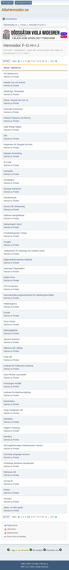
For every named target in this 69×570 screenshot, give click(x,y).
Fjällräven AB (10, 472)
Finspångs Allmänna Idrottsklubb (19, 463)
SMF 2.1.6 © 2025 (27, 567)
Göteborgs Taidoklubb (14, 91)
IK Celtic (7, 162)
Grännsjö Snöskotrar (13, 109)
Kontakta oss (53, 550)
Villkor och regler (32, 564)
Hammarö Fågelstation (14, 268)
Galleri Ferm (9, 277)
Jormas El (8, 481)
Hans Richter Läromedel (15, 374)
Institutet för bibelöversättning (17, 392)
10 (43, 61)
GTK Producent (11, 286)
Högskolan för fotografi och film (18, 144)
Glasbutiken (9, 401)
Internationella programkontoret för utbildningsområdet (29, 295)
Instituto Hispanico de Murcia (17, 118)
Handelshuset (10, 197)
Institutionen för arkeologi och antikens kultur (24, 251)
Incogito (7, 242)
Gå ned (6, 61)
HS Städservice (11, 73)
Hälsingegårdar (11, 330)
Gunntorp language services (17, 454)
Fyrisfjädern (9, 180)
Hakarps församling (13, 153)
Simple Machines (42, 567)
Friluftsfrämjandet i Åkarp (15, 233)
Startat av (16, 68)
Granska (7, 498)
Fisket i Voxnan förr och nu (16, 100)
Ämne (6, 68)
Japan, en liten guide (13, 507)
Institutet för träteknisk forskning (18, 366)
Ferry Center (9, 321)
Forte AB (8, 357)
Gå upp (6, 517)
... (49, 61)
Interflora (8, 436)
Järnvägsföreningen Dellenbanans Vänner (23, 445)
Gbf (5, 135)
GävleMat (8, 419)
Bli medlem (38, 550)
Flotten (7, 490)
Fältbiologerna (10, 304)
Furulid (7, 312)
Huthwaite (8, 171)
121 (52, 61)
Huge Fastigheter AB (13, 410)
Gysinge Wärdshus (12, 189)
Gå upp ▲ (44, 564)
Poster (16, 77)
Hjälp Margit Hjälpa (12, 127)
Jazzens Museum (12, 339)
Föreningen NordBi (12, 383)
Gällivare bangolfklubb (14, 215)
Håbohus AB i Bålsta (13, 348)
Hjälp (23, 564)
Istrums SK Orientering (14, 206)
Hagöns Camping (12, 428)
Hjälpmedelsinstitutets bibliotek (18, 259)
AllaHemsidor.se (15, 10)
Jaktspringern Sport (13, 224)
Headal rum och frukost (14, 82)
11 (46, 61)
